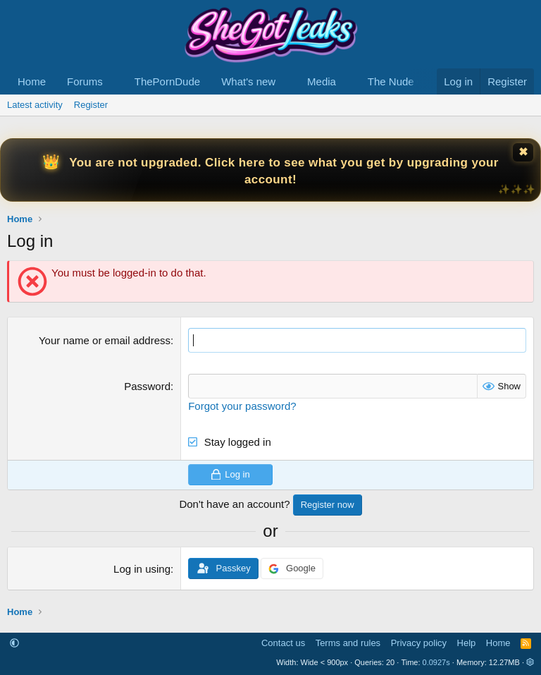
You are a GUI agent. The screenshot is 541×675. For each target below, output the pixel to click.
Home (32, 81)
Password (147, 386)
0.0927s (436, 662)
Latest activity (35, 104)
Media (321, 81)
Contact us (283, 643)
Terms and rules (348, 643)
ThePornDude (167, 81)
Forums (85, 81)
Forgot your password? (242, 406)
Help (466, 643)
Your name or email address (104, 340)
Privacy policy (419, 643)
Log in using (141, 569)
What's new (248, 81)
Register (91, 104)
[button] (114, 81)
